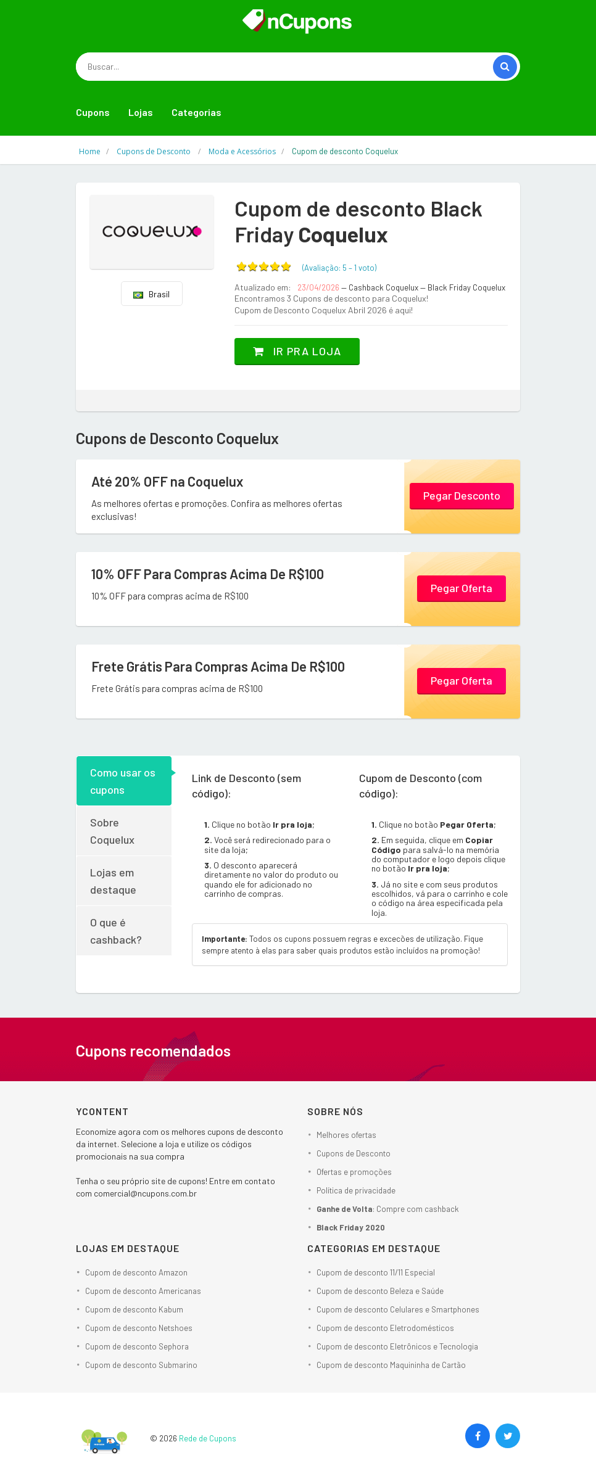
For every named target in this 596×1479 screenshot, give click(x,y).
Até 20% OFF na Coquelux (167, 481)
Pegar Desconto (461, 495)
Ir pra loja (297, 351)
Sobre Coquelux (112, 830)
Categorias (196, 112)
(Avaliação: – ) (339, 268)
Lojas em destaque (113, 880)
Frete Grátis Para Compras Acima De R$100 (218, 666)
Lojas (140, 112)
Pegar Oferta (461, 588)
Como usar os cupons (122, 780)
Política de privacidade (356, 1190)
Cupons (93, 112)
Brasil (151, 294)
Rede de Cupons (207, 1438)
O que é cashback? (116, 930)
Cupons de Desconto (354, 1153)
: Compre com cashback (388, 1209)
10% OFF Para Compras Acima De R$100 (207, 574)
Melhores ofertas (346, 1135)
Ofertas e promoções (354, 1172)
